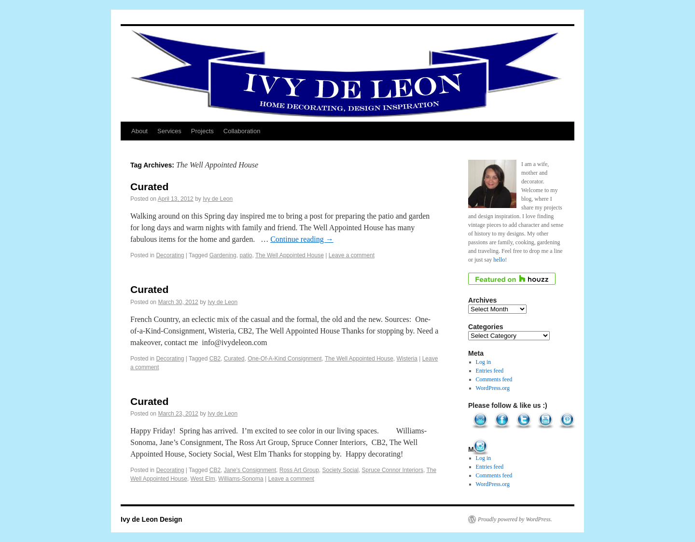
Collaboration (242, 131)
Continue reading (302, 239)
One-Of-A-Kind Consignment (284, 358)
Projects (202, 131)
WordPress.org (493, 388)
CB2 (215, 358)
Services (169, 131)
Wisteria (407, 358)
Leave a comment (352, 255)
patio (245, 255)
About (139, 131)
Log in (483, 362)
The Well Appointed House (289, 255)
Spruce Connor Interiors (392, 470)
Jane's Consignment (250, 470)
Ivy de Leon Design (151, 519)
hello (499, 259)
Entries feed (490, 370)
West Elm (203, 478)
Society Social (340, 470)
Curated (149, 186)
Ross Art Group (299, 470)
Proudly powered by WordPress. (515, 519)
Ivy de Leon (218, 198)
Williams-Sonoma (240, 478)
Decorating (170, 255)
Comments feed (494, 379)
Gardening (222, 255)
